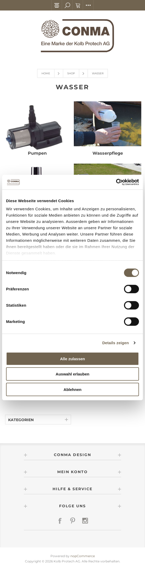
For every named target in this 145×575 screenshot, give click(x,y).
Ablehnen (72, 389)
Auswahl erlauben (72, 374)
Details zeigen (115, 343)
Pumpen (37, 153)
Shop (71, 73)
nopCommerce (82, 556)
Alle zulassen (72, 358)
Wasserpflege (107, 153)
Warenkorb (77, 5)
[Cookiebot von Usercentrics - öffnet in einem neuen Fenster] (116, 182)
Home (46, 73)
